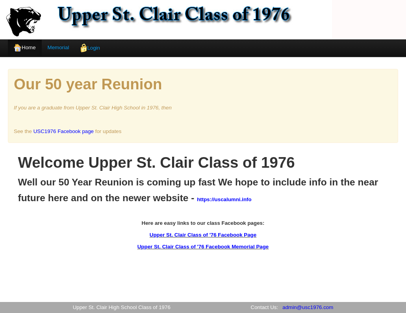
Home (25, 48)
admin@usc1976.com (307, 307)
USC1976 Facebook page (63, 131)
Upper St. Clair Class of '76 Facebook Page (203, 235)
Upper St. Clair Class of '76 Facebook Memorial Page (203, 247)
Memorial (58, 47)
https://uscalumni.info (224, 199)
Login (90, 48)
